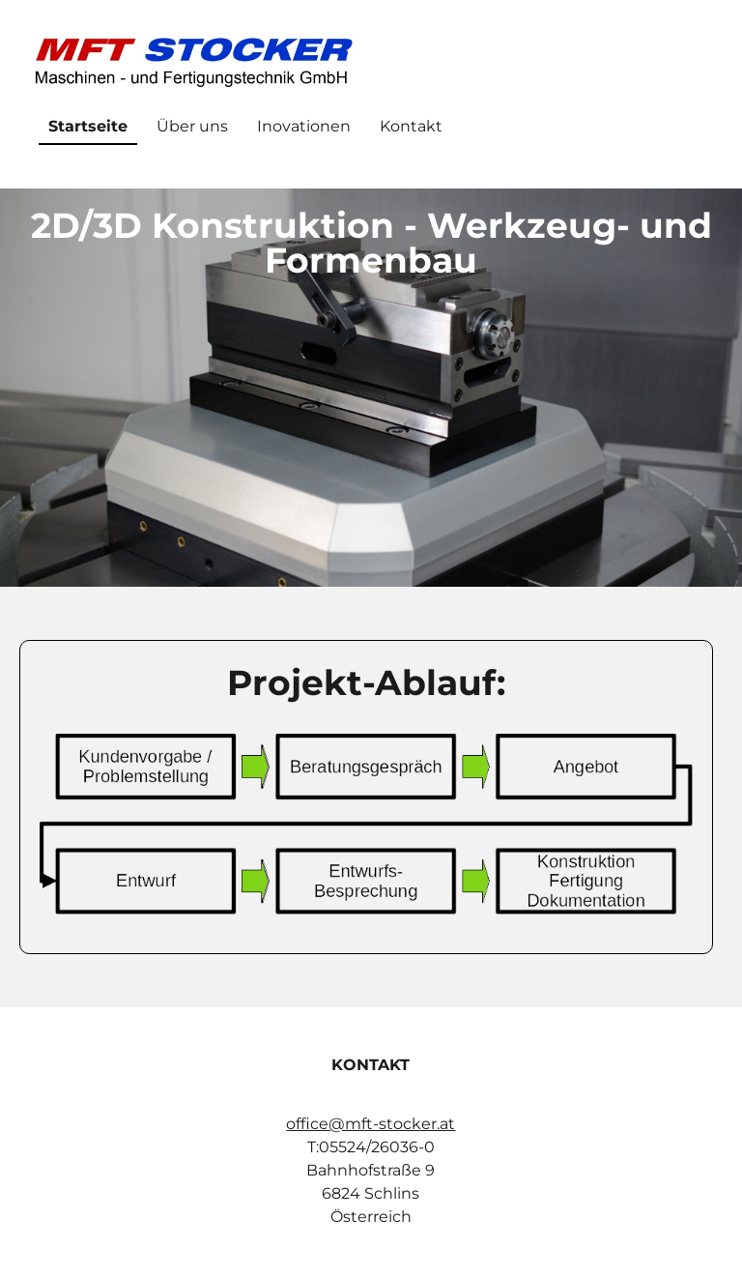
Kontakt (411, 126)
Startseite (88, 126)
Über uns (192, 126)
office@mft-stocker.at (370, 1124)
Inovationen (304, 126)
